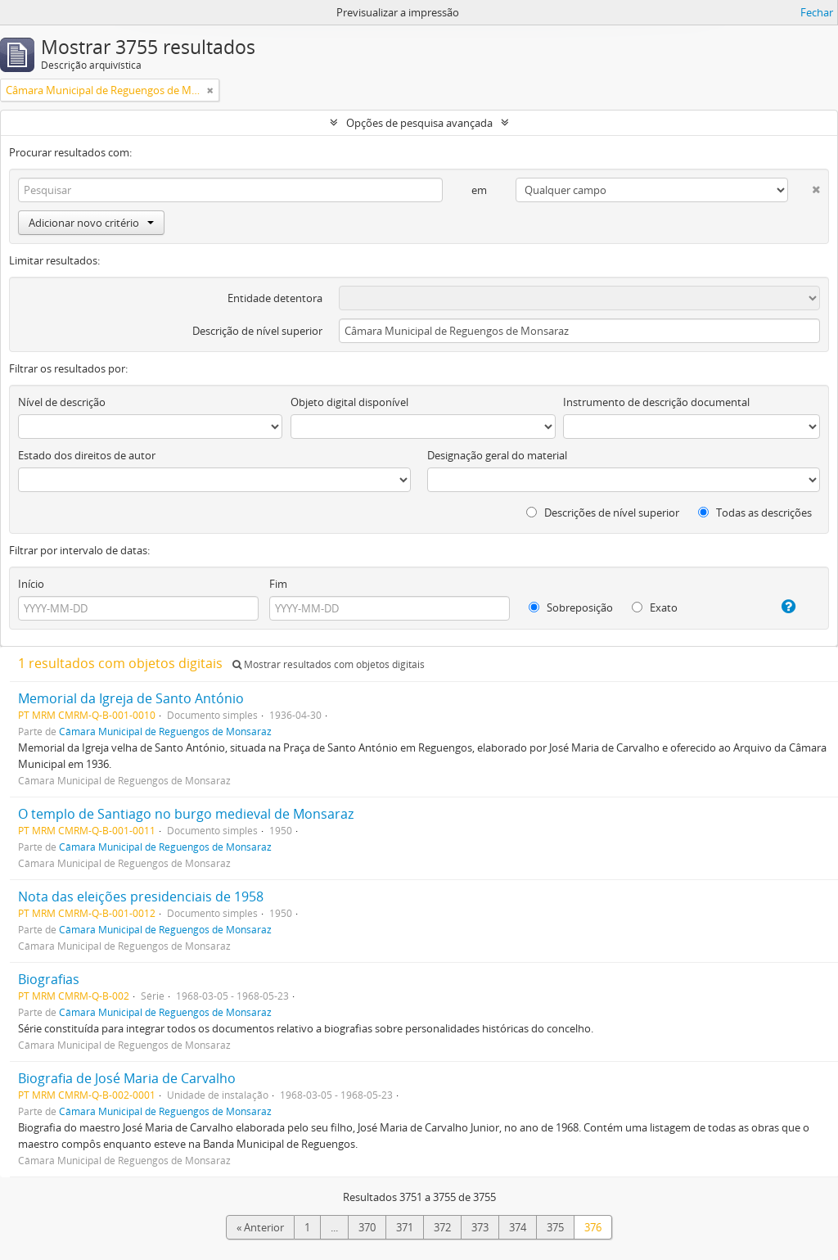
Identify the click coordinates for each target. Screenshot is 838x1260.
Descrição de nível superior (257, 330)
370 (367, 1227)
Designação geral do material (497, 455)
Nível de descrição (62, 402)
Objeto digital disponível (349, 402)
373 (480, 1227)
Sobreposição (571, 607)
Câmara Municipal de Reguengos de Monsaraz (165, 731)
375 (555, 1227)
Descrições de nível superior (602, 512)
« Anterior (260, 1227)
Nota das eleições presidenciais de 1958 (141, 896)
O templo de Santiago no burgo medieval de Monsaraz (186, 814)
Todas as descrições (755, 512)
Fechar (816, 12)
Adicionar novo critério (91, 222)
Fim (278, 583)
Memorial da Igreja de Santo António (131, 698)
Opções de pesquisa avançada (419, 122)
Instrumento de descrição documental (656, 402)
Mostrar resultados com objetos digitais (328, 664)
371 (404, 1227)
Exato (655, 607)
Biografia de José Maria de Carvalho (127, 1078)
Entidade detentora (275, 298)
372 (442, 1227)
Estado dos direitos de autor (86, 455)
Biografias (48, 979)
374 (517, 1227)
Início (31, 583)
